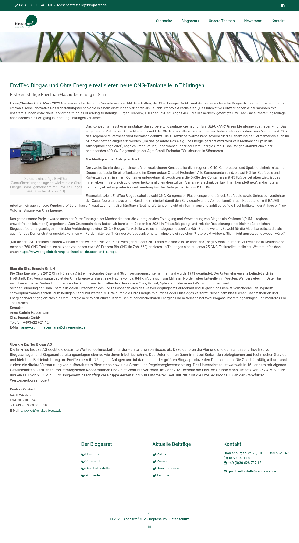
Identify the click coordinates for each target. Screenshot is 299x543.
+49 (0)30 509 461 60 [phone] (35, 5)
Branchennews (168, 468)
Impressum (158, 519)
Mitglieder (93, 475)
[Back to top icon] (149, 513)
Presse (162, 461)
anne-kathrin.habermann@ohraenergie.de (53, 327)
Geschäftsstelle (97, 468)
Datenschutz (179, 519)
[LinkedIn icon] (283, 5)
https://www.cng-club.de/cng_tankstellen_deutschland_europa (68, 252)
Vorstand (92, 461)
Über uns (92, 454)
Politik (161, 454)
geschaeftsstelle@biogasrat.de (252, 471)
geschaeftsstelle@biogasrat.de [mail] (82, 5)
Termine (163, 475)
